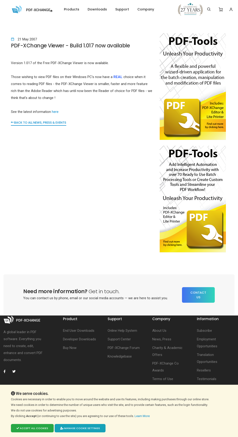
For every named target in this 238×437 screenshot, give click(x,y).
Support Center (119, 339)
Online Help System (122, 331)
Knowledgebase (120, 356)
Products (71, 9)
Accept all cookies (32, 428)
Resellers (204, 370)
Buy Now (69, 348)
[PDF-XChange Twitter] (15, 371)
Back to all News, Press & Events (40, 122)
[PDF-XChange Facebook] (6, 371)
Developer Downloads (79, 339)
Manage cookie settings (80, 428)
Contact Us (198, 294)
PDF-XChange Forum (124, 348)
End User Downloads (78, 331)
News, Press (161, 339)
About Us (159, 331)
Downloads (97, 9)
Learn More (142, 416)
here (55, 112)
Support (122, 9)
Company (145, 9)
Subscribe (204, 331)
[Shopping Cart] (221, 9)
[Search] (209, 9)
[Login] (231, 9)
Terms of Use (162, 379)
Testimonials (206, 379)
